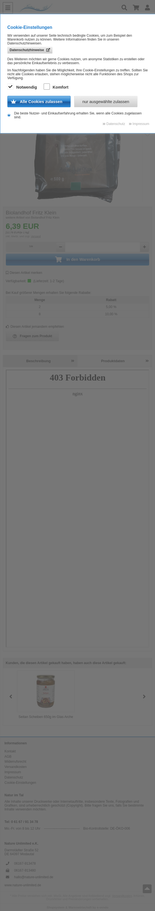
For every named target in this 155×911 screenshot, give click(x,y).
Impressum (12, 772)
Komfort (57, 87)
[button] (144, 697)
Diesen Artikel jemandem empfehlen (35, 327)
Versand (36, 236)
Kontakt (10, 751)
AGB (7, 757)
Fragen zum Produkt (32, 336)
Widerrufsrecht (15, 762)
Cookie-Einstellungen (20, 783)
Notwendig (23, 87)
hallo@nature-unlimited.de (33, 877)
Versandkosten (15, 767)
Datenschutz (13, 777)
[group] (46, 696)
